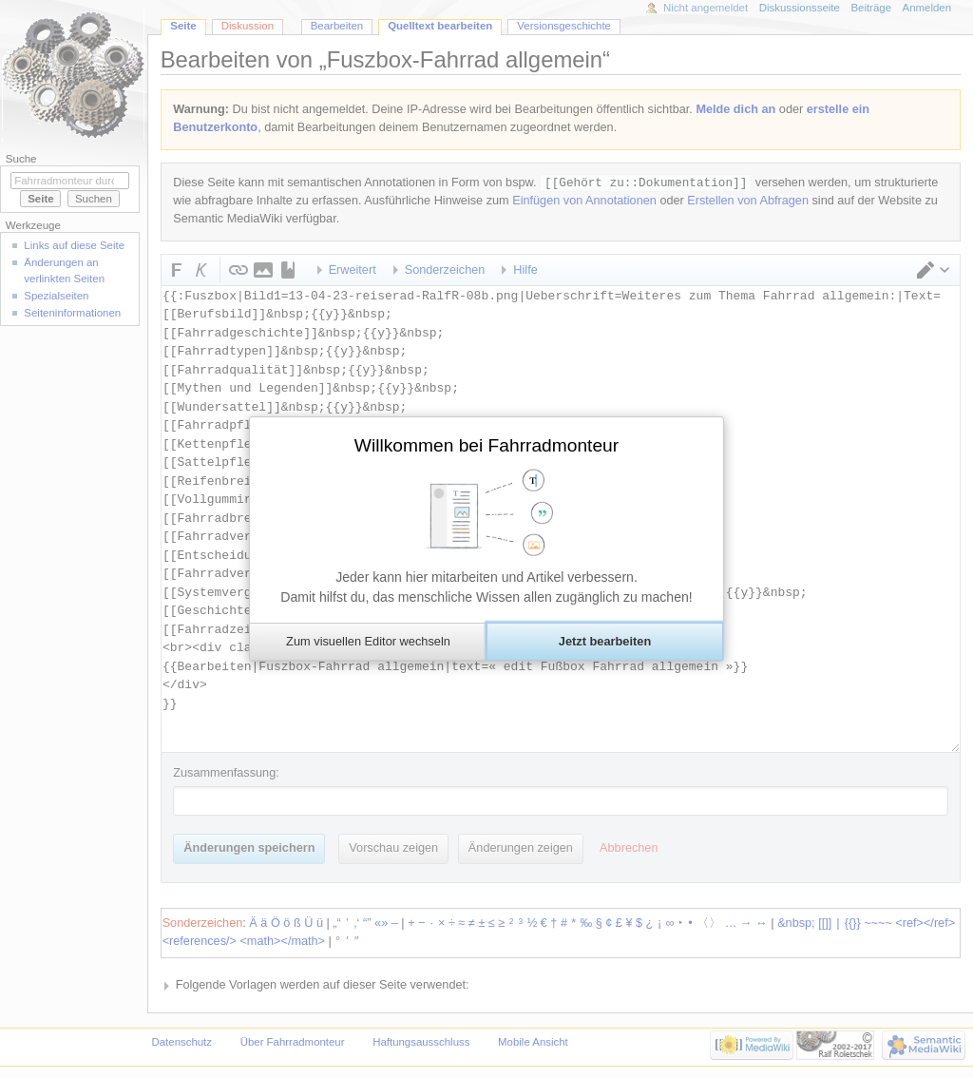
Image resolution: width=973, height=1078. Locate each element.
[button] (367, 642)
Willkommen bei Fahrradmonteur (486, 445)
